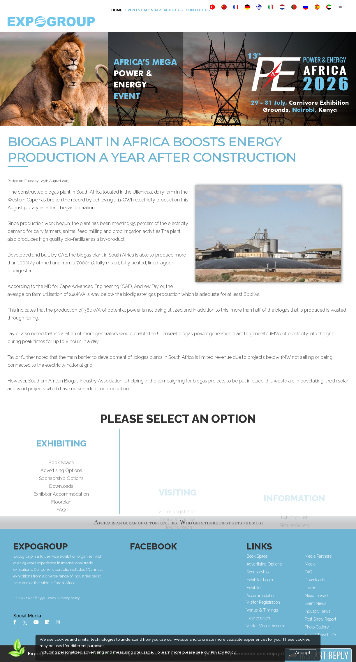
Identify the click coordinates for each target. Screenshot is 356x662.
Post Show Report (321, 619)
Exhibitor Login (260, 579)
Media (311, 564)
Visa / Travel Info (321, 635)
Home (116, 10)
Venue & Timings (263, 610)
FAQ (61, 521)
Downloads (61, 498)
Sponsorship (258, 572)
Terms (311, 587)
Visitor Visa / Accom (266, 626)
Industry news (318, 611)
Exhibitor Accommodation (61, 506)
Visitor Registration (264, 602)
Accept (302, 652)
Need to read (317, 595)
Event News (316, 603)
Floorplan (61, 514)
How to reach (259, 618)
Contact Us (198, 10)
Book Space (61, 474)
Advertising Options (61, 482)
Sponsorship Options (61, 490)
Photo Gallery (318, 627)
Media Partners (319, 556)
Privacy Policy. (223, 652)
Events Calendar (143, 10)
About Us (173, 10)
